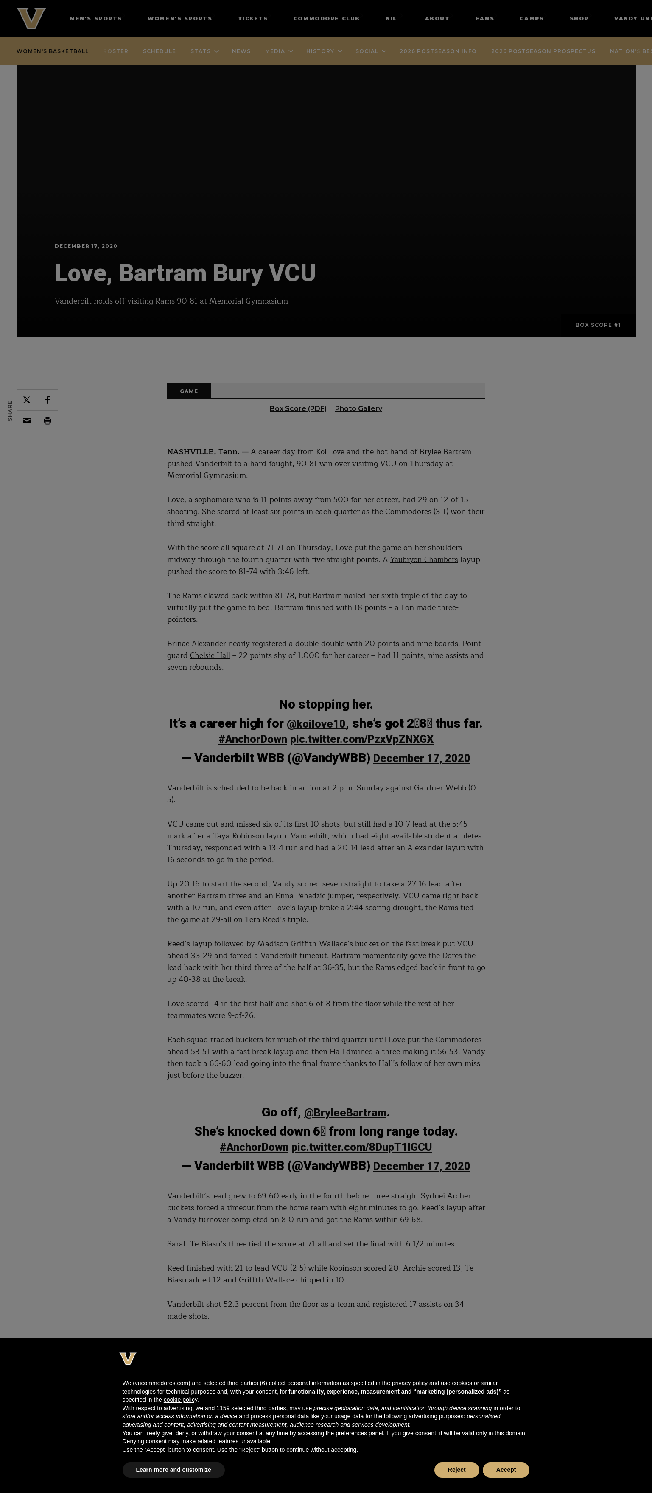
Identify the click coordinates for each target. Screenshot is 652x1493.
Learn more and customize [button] (173, 1469)
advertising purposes (436, 1416)
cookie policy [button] (180, 1399)
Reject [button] (457, 1469)
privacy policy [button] (410, 1383)
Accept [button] (506, 1469)
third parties (270, 1408)
